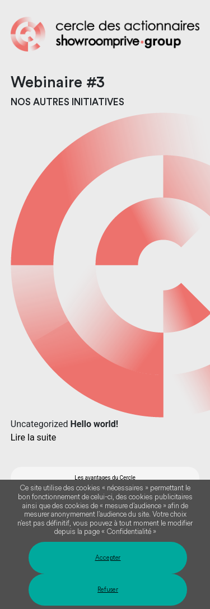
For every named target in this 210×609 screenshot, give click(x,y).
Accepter (108, 558)
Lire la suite (33, 437)
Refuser (107, 589)
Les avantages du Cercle (104, 478)
